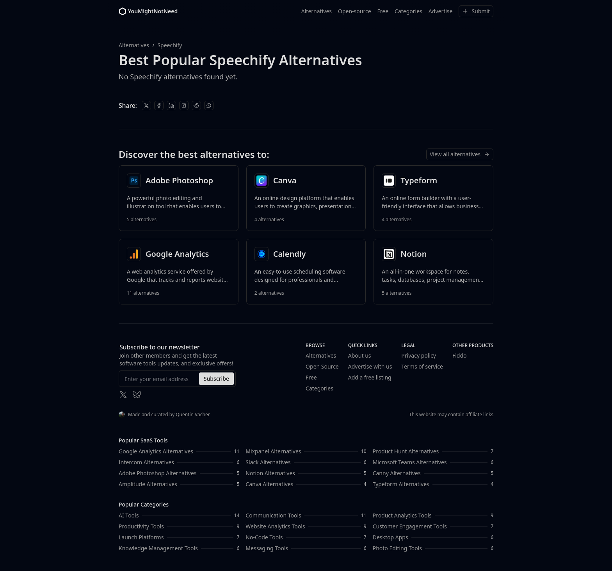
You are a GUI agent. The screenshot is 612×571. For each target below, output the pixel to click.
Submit (476, 11)
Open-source (354, 11)
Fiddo (459, 355)
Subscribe (216, 378)
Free (382, 11)
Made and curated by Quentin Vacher (164, 414)
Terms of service (422, 366)
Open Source (322, 366)
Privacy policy (418, 355)
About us (359, 355)
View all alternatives (460, 154)
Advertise (441, 11)
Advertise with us (370, 366)
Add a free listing (369, 377)
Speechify (169, 45)
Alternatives (316, 11)
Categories (408, 11)
